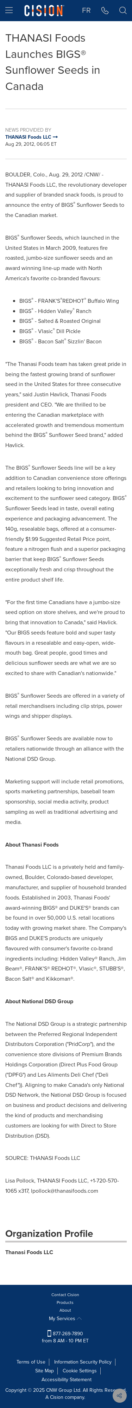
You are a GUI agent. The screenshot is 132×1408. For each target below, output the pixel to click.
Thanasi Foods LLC (29, 1252)
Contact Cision (65, 1295)
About (65, 1310)
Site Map (44, 1370)
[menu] (9, 10)
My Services (65, 1318)
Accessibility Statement (67, 1379)
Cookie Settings (80, 1370)
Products (65, 1302)
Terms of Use (31, 1362)
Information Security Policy (83, 1362)
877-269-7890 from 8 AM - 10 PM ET (65, 1337)
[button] (105, 10)
